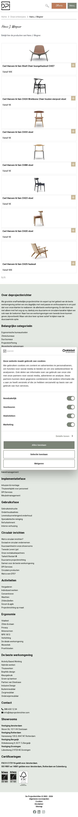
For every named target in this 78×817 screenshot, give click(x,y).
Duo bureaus (7, 339)
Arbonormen (7, 631)
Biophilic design (8, 672)
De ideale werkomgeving (12, 641)
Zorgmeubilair (7, 692)
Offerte (59, 5)
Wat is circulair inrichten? (12, 539)
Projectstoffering (9, 343)
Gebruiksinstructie (9, 509)
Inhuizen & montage (10, 485)
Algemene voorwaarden (39, 799)
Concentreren (7, 594)
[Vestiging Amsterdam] (39, 725)
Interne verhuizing (9, 526)
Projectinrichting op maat (12, 607)
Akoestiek (5, 645)
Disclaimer (39, 804)
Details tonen (62, 436)
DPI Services (6, 492)
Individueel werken (9, 590)
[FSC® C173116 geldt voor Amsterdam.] (39, 763)
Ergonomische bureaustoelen (14, 332)
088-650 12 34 (9, 709)
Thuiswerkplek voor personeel (14, 489)
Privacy (4, 628)
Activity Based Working (11, 661)
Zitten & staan (7, 624)
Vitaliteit (5, 621)
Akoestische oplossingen (12, 346)
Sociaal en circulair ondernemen (15, 542)
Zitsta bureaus (7, 336)
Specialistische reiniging (12, 519)
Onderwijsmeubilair (10, 696)
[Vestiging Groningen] (39, 746)
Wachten (5, 597)
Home (4, 17)
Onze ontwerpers (18, 17)
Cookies (39, 801)
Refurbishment (8, 522)
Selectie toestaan (39, 454)
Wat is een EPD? (8, 574)
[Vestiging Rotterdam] (39, 732)
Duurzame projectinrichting (13, 560)
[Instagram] (43, 812)
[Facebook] (35, 812)
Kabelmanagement (10, 472)
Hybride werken (8, 665)
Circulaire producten (10, 570)
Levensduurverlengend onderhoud (16, 515)
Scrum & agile (7, 604)
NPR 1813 (5, 634)
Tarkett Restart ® (9, 556)
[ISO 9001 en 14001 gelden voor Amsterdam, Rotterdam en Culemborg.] (39, 766)
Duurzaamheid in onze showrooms (17, 546)
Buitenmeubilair (8, 689)
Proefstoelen (7, 648)
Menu (72, 6)
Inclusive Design (8, 686)
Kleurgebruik (7, 675)
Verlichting (6, 638)
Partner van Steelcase (11, 682)
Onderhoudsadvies (9, 512)
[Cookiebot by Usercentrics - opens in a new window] (62, 351)
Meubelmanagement (10, 495)
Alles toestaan (39, 445)
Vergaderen (6, 587)
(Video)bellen (7, 601)
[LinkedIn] (39, 812)
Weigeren (39, 463)
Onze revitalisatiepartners (13, 553)
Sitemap (39, 807)
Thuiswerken (7, 668)
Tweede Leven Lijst (9, 549)
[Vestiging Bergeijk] (39, 739)
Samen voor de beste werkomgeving (17, 563)
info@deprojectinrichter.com (15, 712)
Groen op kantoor (9, 679)
